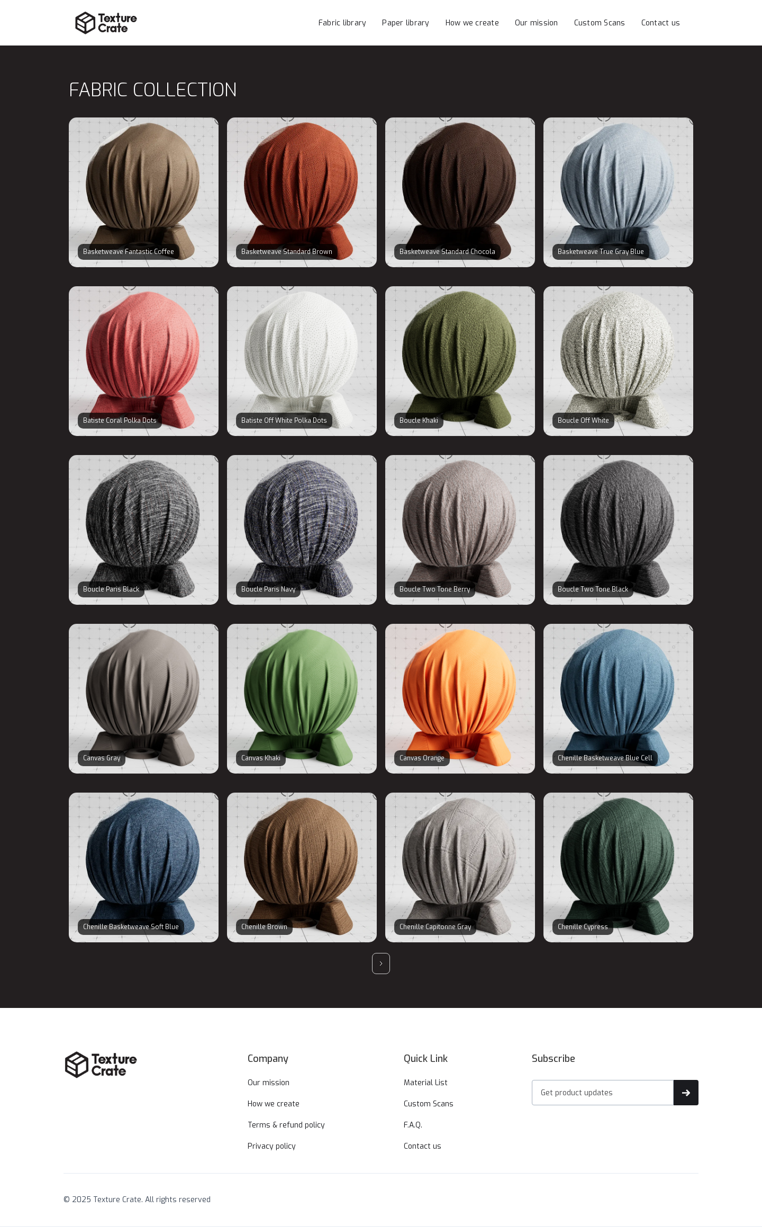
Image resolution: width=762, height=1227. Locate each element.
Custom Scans (599, 23)
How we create (472, 23)
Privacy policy (272, 1146)
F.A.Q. (413, 1125)
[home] (127, 23)
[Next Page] (381, 963)
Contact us (661, 23)
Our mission (536, 23)
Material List (426, 1083)
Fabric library (343, 23)
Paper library (405, 23)
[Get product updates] (603, 1092)
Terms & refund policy (286, 1125)
